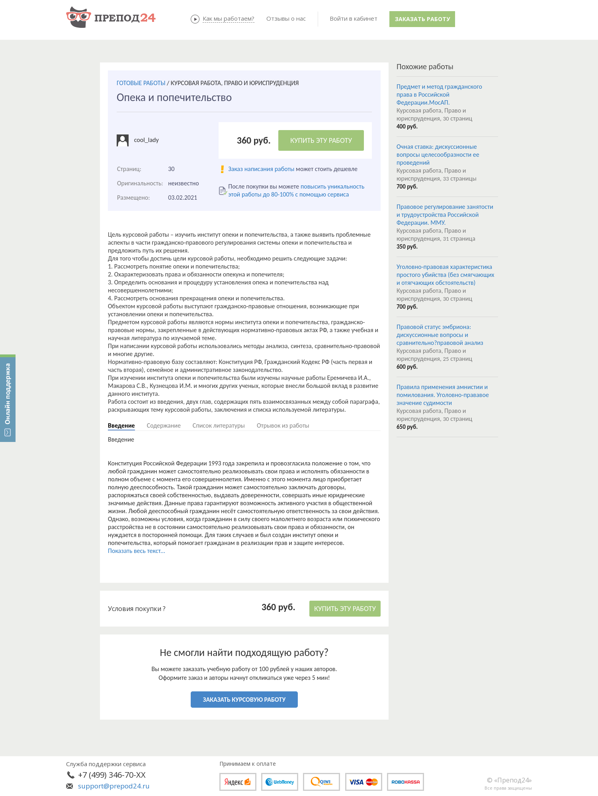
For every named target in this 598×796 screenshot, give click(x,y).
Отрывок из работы (283, 425)
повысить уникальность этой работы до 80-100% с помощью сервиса (296, 190)
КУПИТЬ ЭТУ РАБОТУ (321, 140)
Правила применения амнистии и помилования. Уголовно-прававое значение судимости (443, 395)
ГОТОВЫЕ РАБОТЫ (141, 83)
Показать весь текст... (136, 551)
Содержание (164, 425)
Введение (121, 425)
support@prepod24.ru (114, 785)
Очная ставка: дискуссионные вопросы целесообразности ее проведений (438, 154)
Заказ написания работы (261, 169)
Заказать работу (422, 19)
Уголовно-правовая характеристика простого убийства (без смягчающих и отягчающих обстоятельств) (445, 274)
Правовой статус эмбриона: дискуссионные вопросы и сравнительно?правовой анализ (440, 334)
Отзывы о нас (286, 18)
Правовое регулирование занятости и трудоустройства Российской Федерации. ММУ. (445, 214)
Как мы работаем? (228, 18)
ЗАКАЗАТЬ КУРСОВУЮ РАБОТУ (244, 699)
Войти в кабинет (353, 18)
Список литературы (219, 425)
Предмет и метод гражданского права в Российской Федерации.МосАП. (439, 94)
